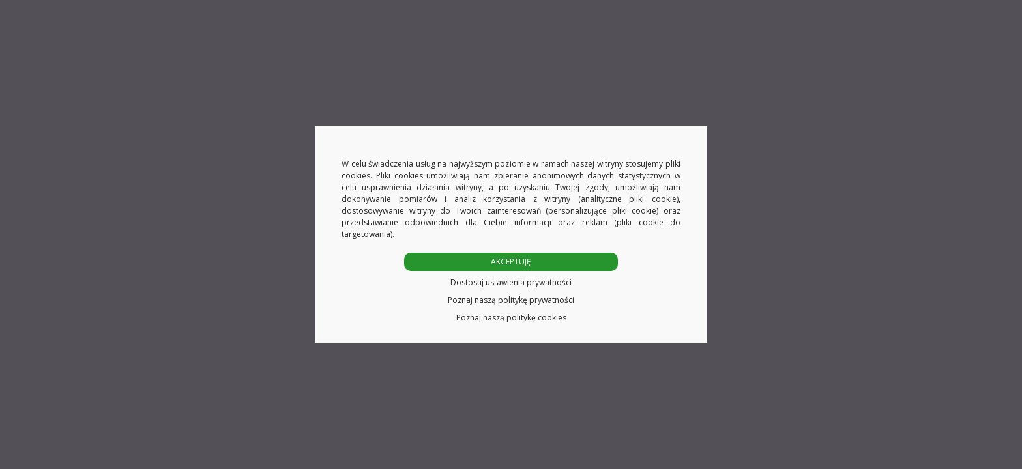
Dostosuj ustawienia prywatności (511, 282)
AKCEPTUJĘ (511, 261)
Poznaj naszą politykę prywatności (511, 300)
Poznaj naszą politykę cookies (511, 317)
